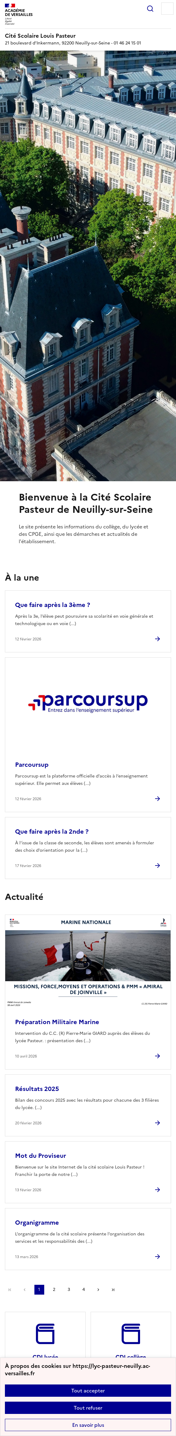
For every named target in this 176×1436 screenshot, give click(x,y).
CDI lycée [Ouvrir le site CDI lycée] (45, 1357)
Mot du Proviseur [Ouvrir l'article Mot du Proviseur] (40, 1155)
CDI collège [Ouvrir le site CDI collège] (130, 1357)
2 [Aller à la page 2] (54, 1289)
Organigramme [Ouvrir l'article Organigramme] (37, 1222)
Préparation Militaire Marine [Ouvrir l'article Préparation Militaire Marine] (57, 1022)
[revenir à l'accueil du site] (88, 36)
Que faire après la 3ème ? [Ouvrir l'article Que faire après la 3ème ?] (52, 604)
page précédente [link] (24, 1290)
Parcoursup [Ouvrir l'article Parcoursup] (32, 764)
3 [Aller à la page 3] (69, 1289)
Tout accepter (88, 1390)
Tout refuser (88, 1407)
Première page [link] (10, 1290)
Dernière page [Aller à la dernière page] (113, 1290)
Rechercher (150, 8)
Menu (167, 8)
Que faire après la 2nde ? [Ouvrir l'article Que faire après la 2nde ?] (51, 831)
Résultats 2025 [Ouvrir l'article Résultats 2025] (37, 1088)
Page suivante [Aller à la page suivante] (98, 1290)
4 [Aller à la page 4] (83, 1289)
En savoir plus (88, 1425)
